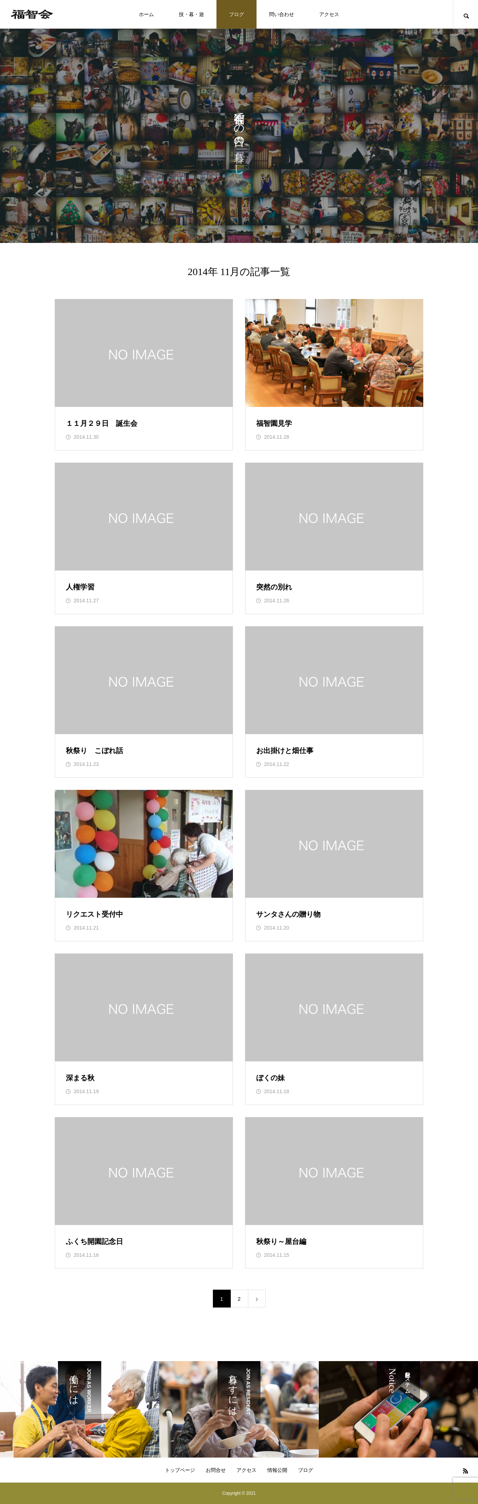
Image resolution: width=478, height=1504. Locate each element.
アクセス (329, 14)
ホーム (146, 14)
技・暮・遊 (191, 14)
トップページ (180, 1470)
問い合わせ (281, 14)
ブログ (236, 14)
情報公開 (277, 1470)
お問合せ (216, 1470)
